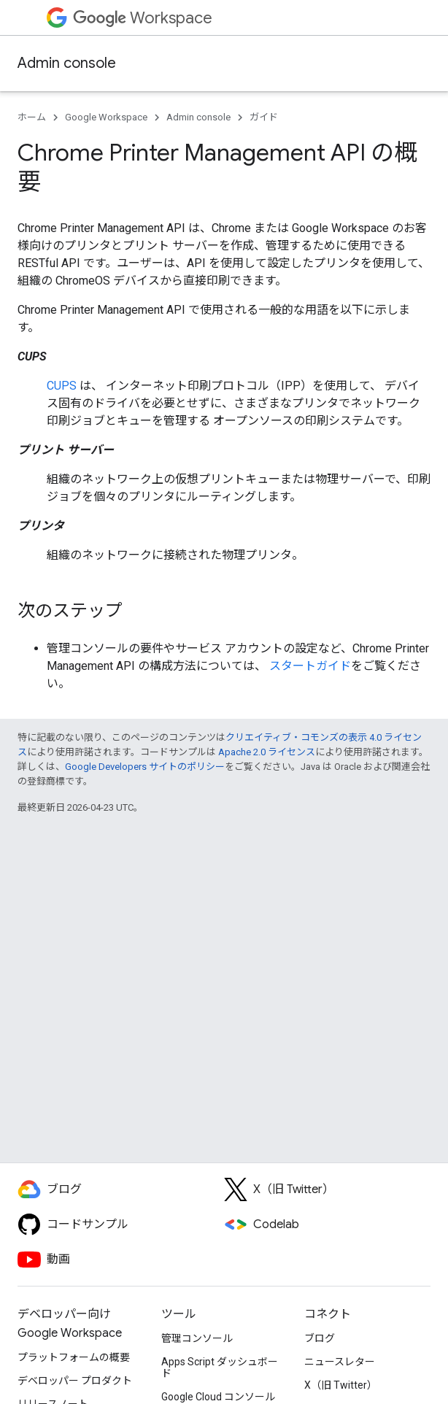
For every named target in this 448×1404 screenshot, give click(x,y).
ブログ (319, 1338)
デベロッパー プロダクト (75, 1380)
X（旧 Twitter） (340, 1385)
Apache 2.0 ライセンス (266, 752)
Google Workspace (106, 117)
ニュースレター (339, 1362)
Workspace (142, 18)
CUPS (62, 386)
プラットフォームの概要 (74, 1357)
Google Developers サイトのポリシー (145, 766)
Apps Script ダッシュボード (219, 1367)
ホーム (32, 117)
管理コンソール (197, 1338)
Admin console (67, 63)
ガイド (264, 117)
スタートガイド (310, 666)
